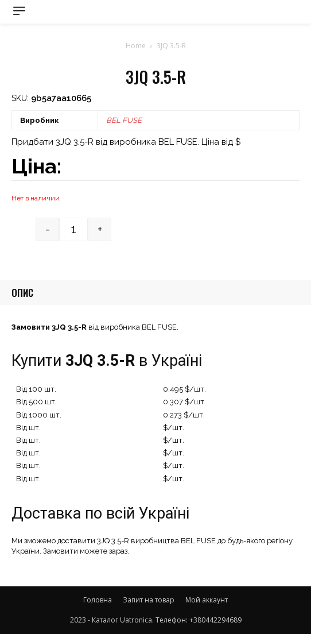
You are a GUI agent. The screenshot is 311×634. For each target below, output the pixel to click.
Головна (97, 600)
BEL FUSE (124, 120)
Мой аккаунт (206, 600)
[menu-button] (19, 10)
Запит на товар (148, 600)
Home (136, 46)
